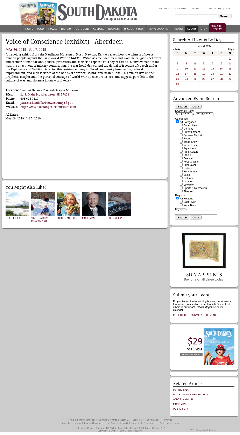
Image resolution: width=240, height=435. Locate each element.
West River (190, 205)
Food (40, 28)
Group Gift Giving (128, 423)
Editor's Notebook (86, 419)
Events (191, 28)
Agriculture (190, 148)
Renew (77, 423)
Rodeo (187, 138)
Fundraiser (190, 165)
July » (231, 49)
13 (212, 68)
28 (221, 79)
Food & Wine (191, 161)
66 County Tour (134, 28)
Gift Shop (164, 8)
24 (186, 79)
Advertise (180, 8)
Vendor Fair (190, 145)
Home (29, 28)
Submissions (153, 419)
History (66, 28)
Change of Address (93, 423)
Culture (98, 28)
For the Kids (191, 171)
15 (229, 68)
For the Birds (13, 218)
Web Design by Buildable (203, 430)
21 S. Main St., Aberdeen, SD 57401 (44, 94)
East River (190, 201)
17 (186, 73)
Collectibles (190, 125)
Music (187, 174)
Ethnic (187, 155)
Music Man (88, 218)
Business (114, 28)
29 (229, 79)
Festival (188, 158)
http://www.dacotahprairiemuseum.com (48, 107)
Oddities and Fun (66, 218)
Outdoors (82, 28)
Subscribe (66, 423)
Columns (102, 419)
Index (176, 423)
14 (221, 68)
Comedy (188, 128)
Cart (229, 8)
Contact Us (214, 8)
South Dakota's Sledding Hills (40, 219)
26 (203, 79)
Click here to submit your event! (195, 315)
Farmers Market (193, 135)
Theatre (188, 191)
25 (195, 79)
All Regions (186, 198)
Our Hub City (115, 218)
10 (186, 68)
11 (195, 68)
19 (203, 73)
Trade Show (190, 141)
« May (176, 49)
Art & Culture (191, 151)
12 (203, 68)
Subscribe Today (217, 28)
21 (221, 73)
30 (177, 84)
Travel (52, 28)
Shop (203, 28)
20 (212, 73)
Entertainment (192, 132)
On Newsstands (148, 423)
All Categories (188, 122)
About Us (197, 8)
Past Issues (165, 423)
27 (212, 79)
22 (229, 73)
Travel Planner (159, 28)
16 (177, 73)
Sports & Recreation (195, 188)
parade (188, 181)
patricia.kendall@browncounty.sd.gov (46, 103)
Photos (178, 28)
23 (177, 79)
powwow (188, 184)
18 (195, 73)
